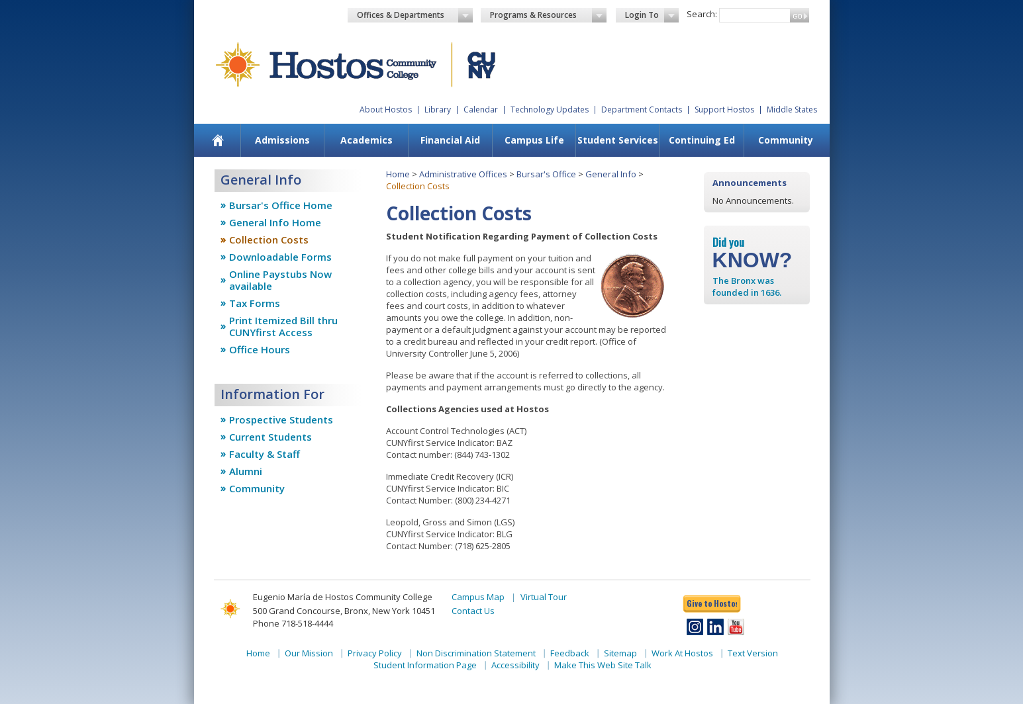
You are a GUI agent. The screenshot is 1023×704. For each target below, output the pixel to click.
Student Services (617, 140)
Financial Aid (450, 140)
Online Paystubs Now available (280, 280)
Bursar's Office (546, 174)
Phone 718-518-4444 (293, 623)
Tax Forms (254, 303)
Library (437, 109)
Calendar (480, 109)
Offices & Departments (415, 15)
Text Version (753, 653)
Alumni (245, 471)
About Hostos (386, 109)
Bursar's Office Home (280, 205)
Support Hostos (724, 109)
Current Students (270, 437)
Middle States (792, 109)
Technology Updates (550, 109)
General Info (610, 174)
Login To (652, 15)
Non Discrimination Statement (476, 653)
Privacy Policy (375, 653)
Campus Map (478, 597)
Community (785, 140)
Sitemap (620, 653)
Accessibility (515, 665)
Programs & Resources (548, 15)
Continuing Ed (702, 140)
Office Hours (259, 349)
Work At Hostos (682, 653)
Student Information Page (425, 665)
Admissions (282, 140)
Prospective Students (281, 419)
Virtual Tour (543, 597)
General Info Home (275, 222)
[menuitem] (217, 140)
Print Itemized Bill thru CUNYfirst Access (283, 326)
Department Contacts (641, 109)
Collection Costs (269, 239)
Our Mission (309, 653)
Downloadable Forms (280, 257)
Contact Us (473, 611)
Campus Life (534, 140)
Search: (702, 14)
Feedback (569, 653)
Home (398, 174)
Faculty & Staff (264, 454)
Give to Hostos (712, 603)
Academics (366, 140)
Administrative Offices (463, 174)
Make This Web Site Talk (603, 665)
